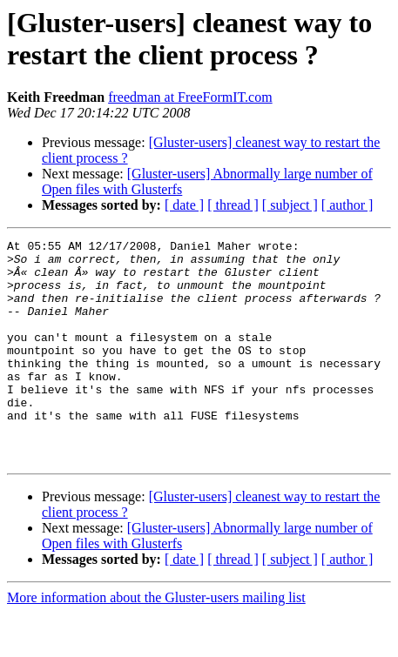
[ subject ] (290, 205)
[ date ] (184, 205)
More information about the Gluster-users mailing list (156, 641)
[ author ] (347, 205)
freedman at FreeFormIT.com (190, 97)
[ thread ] (233, 205)
